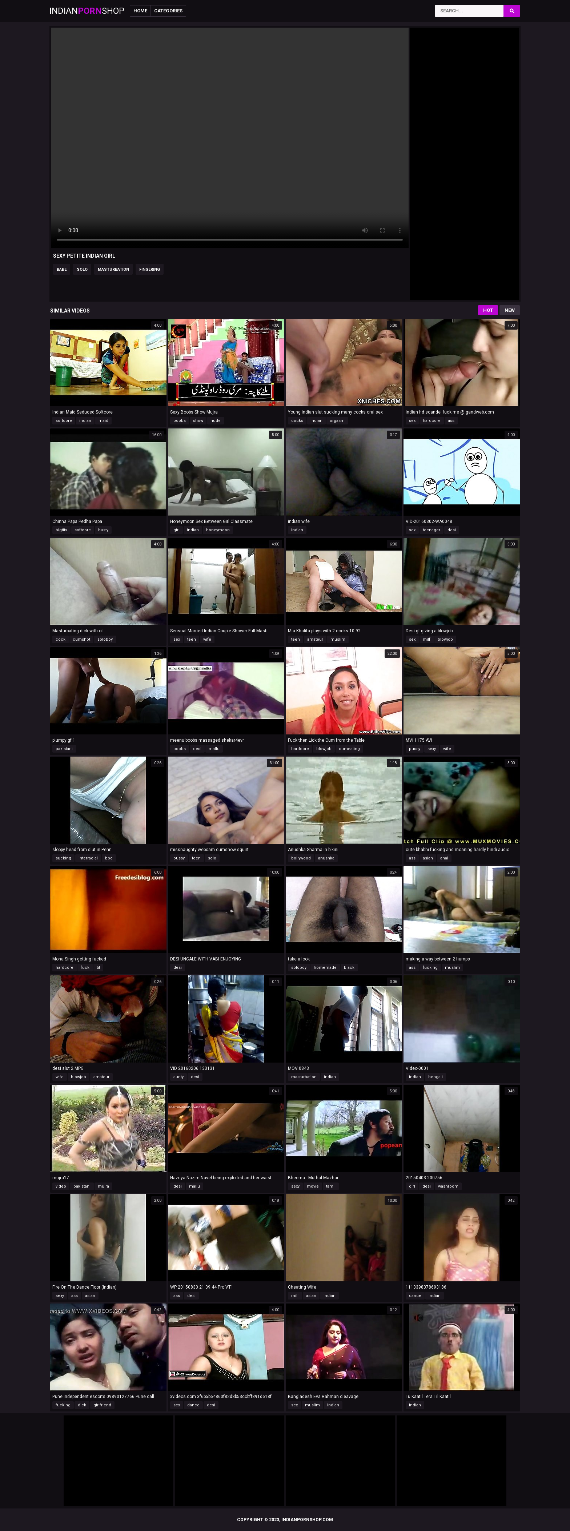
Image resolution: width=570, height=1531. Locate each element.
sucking (63, 858)
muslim (337, 639)
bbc (109, 858)
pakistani (64, 748)
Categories (168, 10)
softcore (64, 420)
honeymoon (218, 530)
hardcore (432, 420)
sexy (432, 748)
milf (426, 639)
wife (207, 639)
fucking (430, 967)
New (510, 310)
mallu (214, 748)
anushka (326, 858)
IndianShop (86, 11)
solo (82, 269)
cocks (297, 420)
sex (412, 420)
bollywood (301, 858)
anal (444, 858)
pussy (414, 748)
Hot (488, 310)
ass (451, 420)
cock (60, 639)
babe (62, 269)
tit (98, 967)
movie (313, 1186)
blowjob (445, 639)
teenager (431, 530)
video (61, 1186)
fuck (85, 967)
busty (103, 530)
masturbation (113, 269)
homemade (325, 967)
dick (82, 1405)
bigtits (61, 530)
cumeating (349, 748)
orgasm (337, 420)
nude (215, 420)
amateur (315, 639)
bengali (435, 1077)
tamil (331, 1186)
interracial (88, 858)
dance (415, 1295)
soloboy (105, 639)
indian (85, 420)
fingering (149, 269)
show (198, 420)
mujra (103, 1186)
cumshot (81, 639)
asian (428, 858)
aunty (178, 1077)
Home (140, 10)
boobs (179, 420)
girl (176, 530)
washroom (448, 1186)
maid (103, 420)
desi (451, 530)
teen (191, 639)
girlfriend (102, 1405)
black (349, 967)
